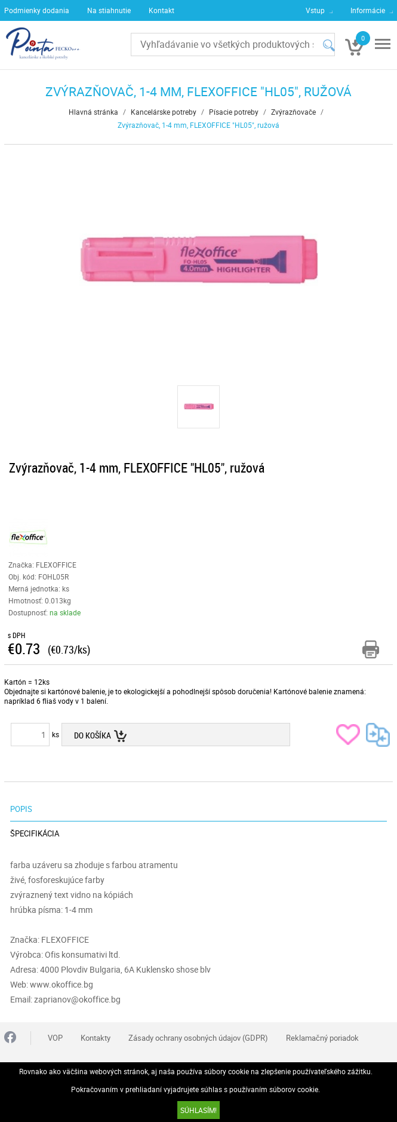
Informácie (367, 10)
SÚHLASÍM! (198, 1110)
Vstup (315, 10)
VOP (55, 1037)
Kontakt (161, 10)
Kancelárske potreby (163, 112)
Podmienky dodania (36, 10)
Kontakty (95, 1037)
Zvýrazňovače (293, 112)
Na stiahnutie (109, 10)
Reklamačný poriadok (322, 1037)
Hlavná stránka (93, 112)
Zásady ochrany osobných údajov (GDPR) (198, 1037)
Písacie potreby (233, 112)
